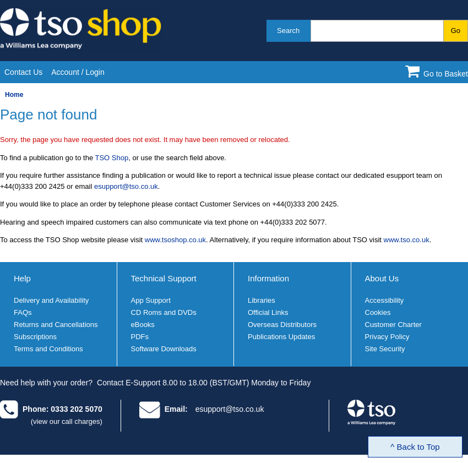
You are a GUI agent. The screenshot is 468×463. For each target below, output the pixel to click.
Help (22, 278)
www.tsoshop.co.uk (175, 240)
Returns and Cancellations (55, 324)
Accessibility (384, 300)
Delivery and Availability (51, 300)
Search (288, 30)
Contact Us (23, 72)
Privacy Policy (387, 337)
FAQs (23, 312)
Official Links (268, 312)
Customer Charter (393, 324)
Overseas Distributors (282, 324)
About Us (382, 278)
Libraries (261, 300)
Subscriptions (35, 337)
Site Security (385, 349)
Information (268, 278)
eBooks (143, 324)
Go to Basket (445, 73)
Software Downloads (164, 349)
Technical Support (164, 278)
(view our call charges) (66, 421)
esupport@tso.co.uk (126, 186)
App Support (151, 300)
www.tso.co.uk (406, 240)
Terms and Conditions (48, 349)
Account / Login (78, 72)
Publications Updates (281, 337)
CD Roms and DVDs (164, 312)
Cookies (378, 312)
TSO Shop (112, 158)
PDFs (140, 337)
